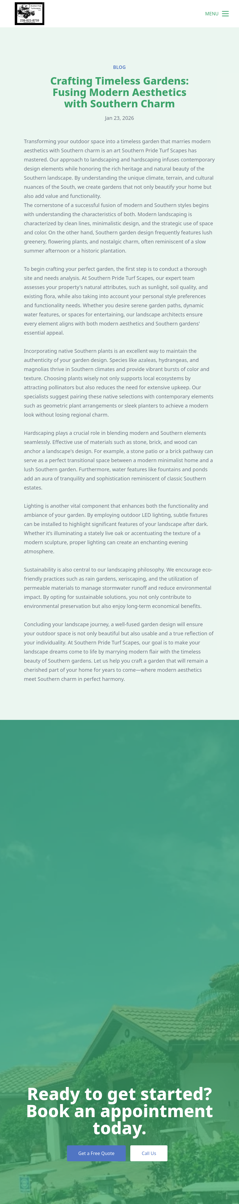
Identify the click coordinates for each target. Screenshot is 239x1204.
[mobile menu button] (225, 14)
